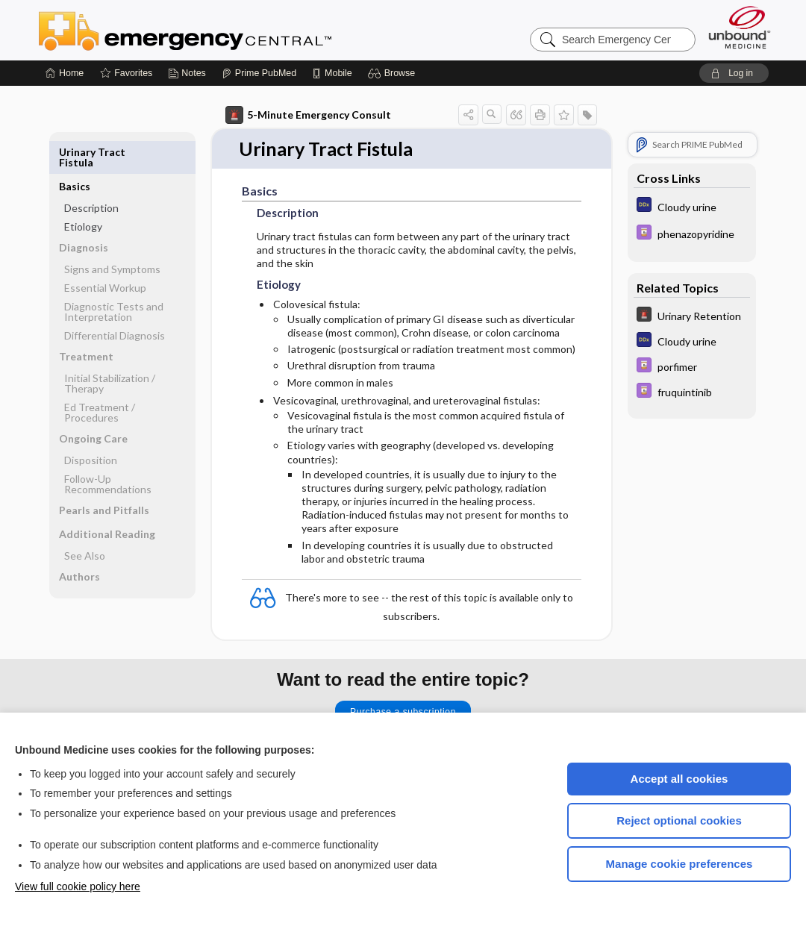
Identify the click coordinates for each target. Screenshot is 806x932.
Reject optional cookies (679, 820)
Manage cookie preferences (679, 863)
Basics (74, 152)
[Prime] (259, 73)
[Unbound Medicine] (739, 27)
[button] (393, 73)
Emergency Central (223, 29)
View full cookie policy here (77, 886)
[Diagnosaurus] (692, 206)
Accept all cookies (679, 778)
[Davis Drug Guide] (692, 234)
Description (91, 173)
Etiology (83, 192)
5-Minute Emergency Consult (308, 115)
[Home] (65, 73)
